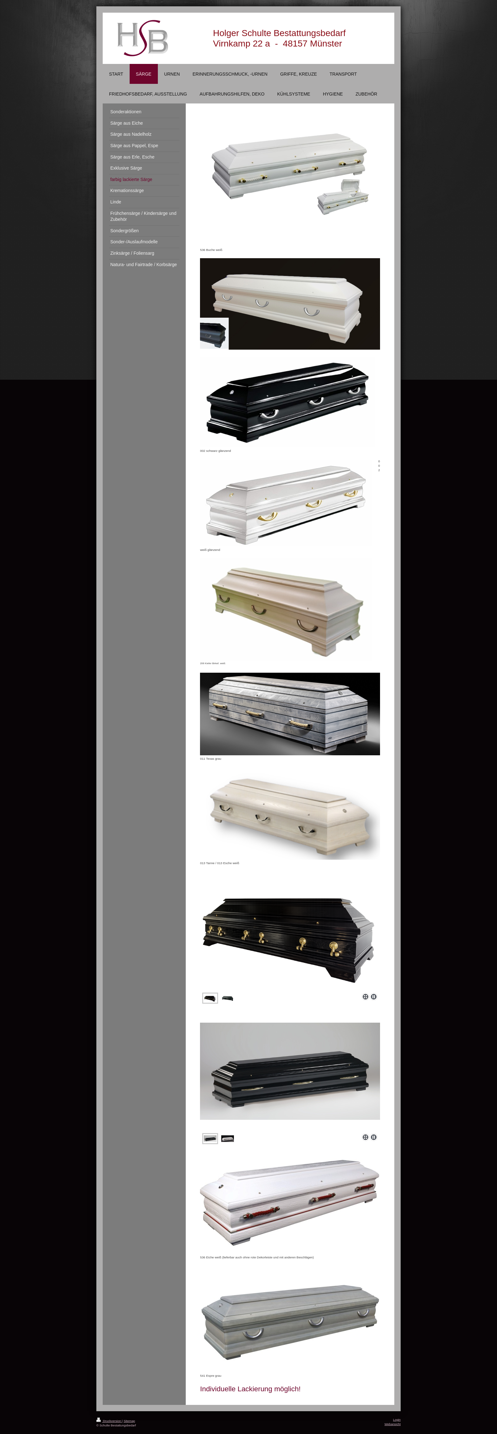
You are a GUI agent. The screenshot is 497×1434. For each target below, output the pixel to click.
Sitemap (129, 1421)
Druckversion (109, 1421)
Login (397, 1419)
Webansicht (392, 1424)
